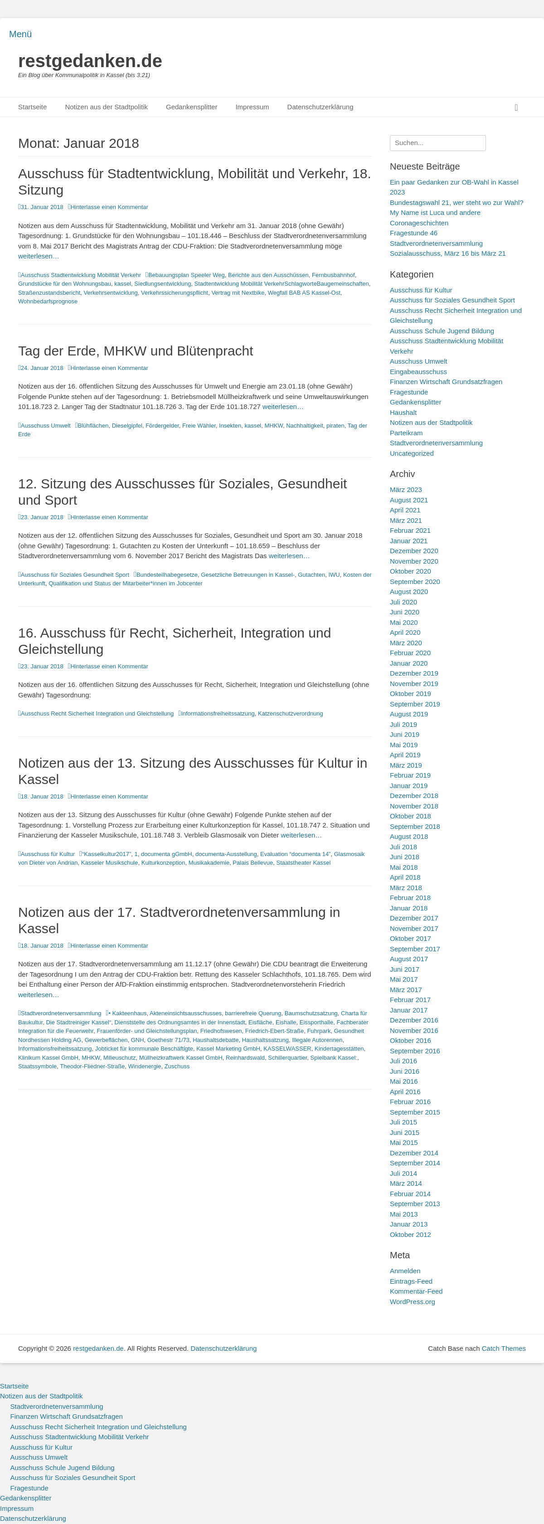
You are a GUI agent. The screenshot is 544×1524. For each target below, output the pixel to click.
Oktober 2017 (410, 938)
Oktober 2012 (410, 1234)
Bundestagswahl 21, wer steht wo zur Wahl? (457, 202)
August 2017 (409, 959)
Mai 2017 (404, 979)
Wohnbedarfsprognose (48, 301)
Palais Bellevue (253, 862)
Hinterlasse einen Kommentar (109, 207)
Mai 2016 (404, 1081)
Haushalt (403, 412)
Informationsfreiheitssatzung (218, 713)
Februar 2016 (410, 1101)
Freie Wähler (199, 425)
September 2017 (415, 949)
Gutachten (311, 574)
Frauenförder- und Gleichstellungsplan (147, 1030)
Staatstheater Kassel (303, 862)
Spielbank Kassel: (334, 1057)
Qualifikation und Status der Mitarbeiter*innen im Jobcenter (126, 583)
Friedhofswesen (221, 1030)
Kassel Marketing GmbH (228, 1048)
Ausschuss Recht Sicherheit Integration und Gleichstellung (97, 713)
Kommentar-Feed (416, 1291)
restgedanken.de (90, 61)
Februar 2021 (410, 530)
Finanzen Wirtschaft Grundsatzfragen (446, 381)
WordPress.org (412, 1301)
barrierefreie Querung (253, 1013)
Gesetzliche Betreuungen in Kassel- (248, 574)
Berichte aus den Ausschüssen (268, 275)
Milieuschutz (119, 1057)
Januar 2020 (408, 663)
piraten (335, 425)
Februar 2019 (410, 775)
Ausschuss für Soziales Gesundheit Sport (75, 574)
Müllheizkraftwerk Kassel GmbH (181, 1057)
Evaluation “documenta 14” (295, 854)
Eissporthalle (316, 1022)
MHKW (274, 425)
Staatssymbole (37, 1066)
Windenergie (144, 1066)
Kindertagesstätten (339, 1048)
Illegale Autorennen (317, 1040)
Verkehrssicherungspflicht (174, 292)
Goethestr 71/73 (168, 1040)
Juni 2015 (404, 1132)
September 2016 (415, 1051)
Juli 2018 (403, 847)
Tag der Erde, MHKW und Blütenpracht (135, 350)
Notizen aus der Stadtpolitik (106, 107)
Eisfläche (260, 1022)
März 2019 (406, 765)
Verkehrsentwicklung (111, 292)
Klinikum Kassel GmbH (48, 1057)
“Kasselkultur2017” (106, 854)
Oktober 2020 (410, 571)
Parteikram (406, 433)
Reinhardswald (245, 1057)
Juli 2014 (403, 1173)
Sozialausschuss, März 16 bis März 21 (448, 253)
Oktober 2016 (410, 1040)
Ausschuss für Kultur (48, 854)
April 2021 (405, 510)
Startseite (32, 107)
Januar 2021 (408, 541)
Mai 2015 (404, 1142)
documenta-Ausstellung (226, 854)
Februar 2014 (410, 1194)
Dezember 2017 (414, 918)
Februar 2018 (410, 897)
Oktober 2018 (410, 816)
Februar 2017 (410, 999)
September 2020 (415, 581)
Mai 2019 (404, 745)
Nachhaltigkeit (304, 425)
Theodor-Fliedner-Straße (92, 1066)
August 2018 (409, 836)
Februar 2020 (410, 653)
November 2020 (414, 561)
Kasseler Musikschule (109, 862)
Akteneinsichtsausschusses (186, 1013)
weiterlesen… (38, 256)
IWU (334, 574)
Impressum (252, 107)
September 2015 (415, 1112)
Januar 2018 (408, 908)
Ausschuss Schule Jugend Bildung (442, 331)
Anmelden (405, 1271)
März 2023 (406, 489)
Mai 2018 (404, 867)
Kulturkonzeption (163, 862)
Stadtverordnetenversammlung (61, 1013)
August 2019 (409, 714)
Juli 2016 (403, 1061)
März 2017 (406, 989)
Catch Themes (504, 1348)
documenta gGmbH (166, 854)
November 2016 (414, 1030)
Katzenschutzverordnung (290, 713)
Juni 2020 (404, 612)
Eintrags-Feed (411, 1281)
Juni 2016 (404, 1071)
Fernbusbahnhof (333, 275)
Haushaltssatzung (265, 1040)
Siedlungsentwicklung (162, 283)
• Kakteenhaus (127, 1013)
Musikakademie (209, 862)
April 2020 (405, 632)
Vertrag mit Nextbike (237, 292)
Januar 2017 (408, 1010)
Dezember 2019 (414, 673)
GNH (137, 1040)
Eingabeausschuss (418, 371)
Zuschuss (177, 1066)
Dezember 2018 (414, 795)
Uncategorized (412, 453)
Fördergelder (162, 425)
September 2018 (415, 826)
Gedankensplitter (191, 107)
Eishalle (286, 1022)
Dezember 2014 (414, 1153)
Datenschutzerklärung (320, 107)
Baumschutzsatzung (311, 1013)
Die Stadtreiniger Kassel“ (78, 1022)
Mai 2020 (404, 622)
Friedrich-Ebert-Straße (274, 1030)
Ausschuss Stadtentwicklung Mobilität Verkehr (81, 275)
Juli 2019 (403, 724)
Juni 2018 (404, 857)
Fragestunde (409, 392)
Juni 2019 (404, 734)
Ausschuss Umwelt (46, 425)
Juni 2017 (404, 969)
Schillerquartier (287, 1057)
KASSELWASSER (287, 1048)
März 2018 (406, 887)
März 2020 (406, 643)
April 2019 (405, 755)
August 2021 (409, 500)
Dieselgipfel (127, 425)
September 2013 (415, 1204)
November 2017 (414, 928)
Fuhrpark (318, 1030)
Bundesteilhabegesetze (167, 574)
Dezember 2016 (414, 1020)
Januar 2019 (408, 785)
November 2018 (414, 806)
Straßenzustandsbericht (49, 292)
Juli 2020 (403, 602)
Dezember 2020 (414, 551)
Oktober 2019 (410, 693)
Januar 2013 (408, 1224)
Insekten (230, 425)
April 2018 (405, 877)
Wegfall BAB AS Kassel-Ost (304, 292)
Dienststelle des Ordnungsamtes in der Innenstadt (179, 1022)
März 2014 (406, 1183)
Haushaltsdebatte (215, 1040)
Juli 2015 (403, 1122)
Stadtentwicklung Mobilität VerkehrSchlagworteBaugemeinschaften (281, 283)
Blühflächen (93, 425)
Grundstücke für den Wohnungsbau (64, 283)
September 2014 (415, 1163)
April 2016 (405, 1092)
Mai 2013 (404, 1214)
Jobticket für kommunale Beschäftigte (144, 1048)
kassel (122, 283)
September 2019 (415, 704)
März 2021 (406, 520)
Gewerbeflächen (106, 1040)
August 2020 (409, 591)
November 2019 (414, 683)
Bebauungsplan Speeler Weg (186, 275)
